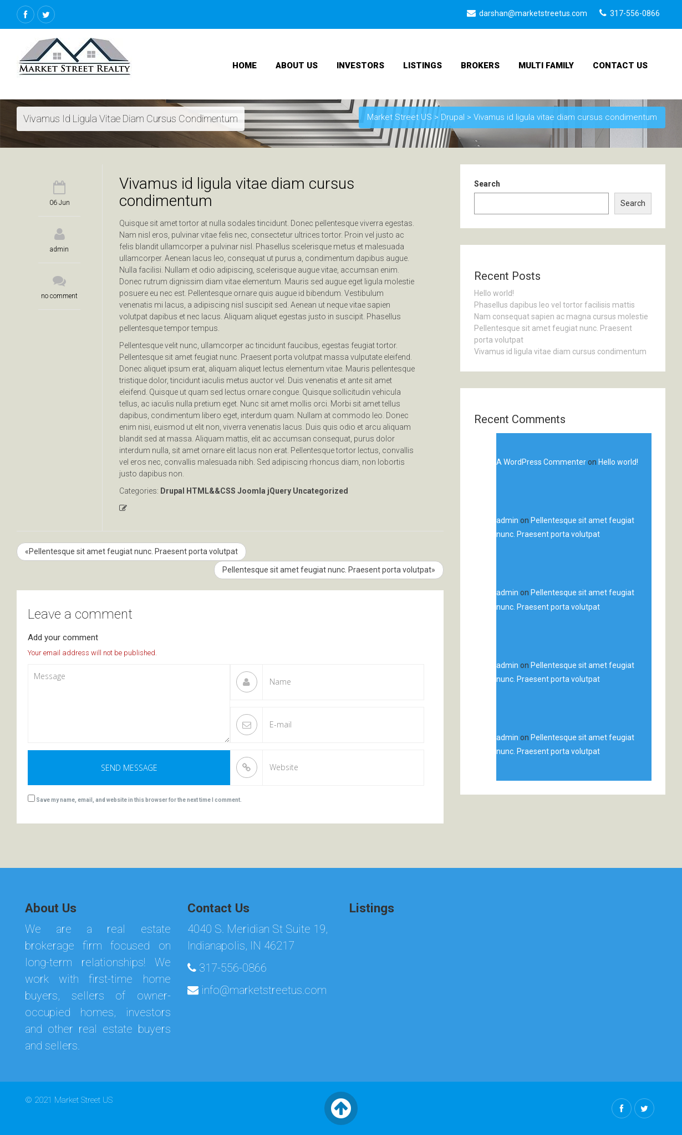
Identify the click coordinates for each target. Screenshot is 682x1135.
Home (244, 66)
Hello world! (494, 293)
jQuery (279, 490)
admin (59, 249)
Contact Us (620, 66)
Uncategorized (320, 490)
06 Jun (59, 203)
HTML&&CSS (211, 490)
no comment (59, 296)
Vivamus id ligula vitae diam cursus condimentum (560, 351)
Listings (422, 66)
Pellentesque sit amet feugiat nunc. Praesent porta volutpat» (328, 569)
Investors (360, 66)
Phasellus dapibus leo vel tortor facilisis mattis (554, 304)
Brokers (480, 66)
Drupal (172, 490)
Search (487, 183)
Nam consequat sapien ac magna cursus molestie (561, 316)
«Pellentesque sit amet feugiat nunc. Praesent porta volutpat (131, 551)
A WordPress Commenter (541, 462)
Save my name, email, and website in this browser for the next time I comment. (139, 800)
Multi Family (546, 66)
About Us (297, 66)
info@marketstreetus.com (257, 990)
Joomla (251, 490)
